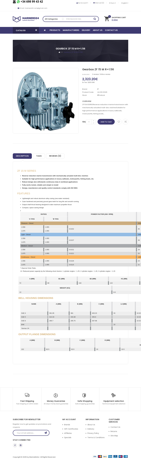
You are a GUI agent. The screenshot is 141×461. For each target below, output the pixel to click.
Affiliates (68, 433)
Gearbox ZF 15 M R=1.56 (73, 52)
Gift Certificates (71, 429)
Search (96, 19)
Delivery (90, 429)
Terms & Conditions (96, 437)
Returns (114, 431)
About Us (91, 424)
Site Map (114, 435)
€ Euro (112, 3)
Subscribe (46, 432)
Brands (67, 424)
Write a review (105, 74)
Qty (84, 121)
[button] (26, 30)
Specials (67, 437)
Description (22, 156)
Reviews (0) (55, 156)
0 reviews (95, 74)
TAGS (39, 156)
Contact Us (115, 427)
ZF (98, 89)
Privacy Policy (93, 433)
